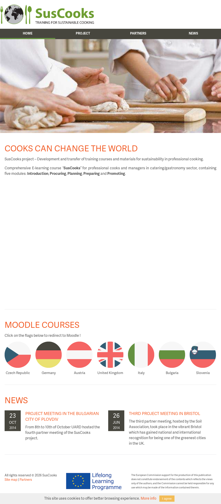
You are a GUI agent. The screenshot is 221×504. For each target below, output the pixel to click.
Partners (26, 479)
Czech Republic (18, 372)
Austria (79, 372)
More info (148, 498)
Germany (49, 372)
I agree (167, 498)
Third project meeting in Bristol (164, 413)
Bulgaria (172, 372)
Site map (11, 479)
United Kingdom (110, 372)
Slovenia (203, 372)
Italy (141, 372)
